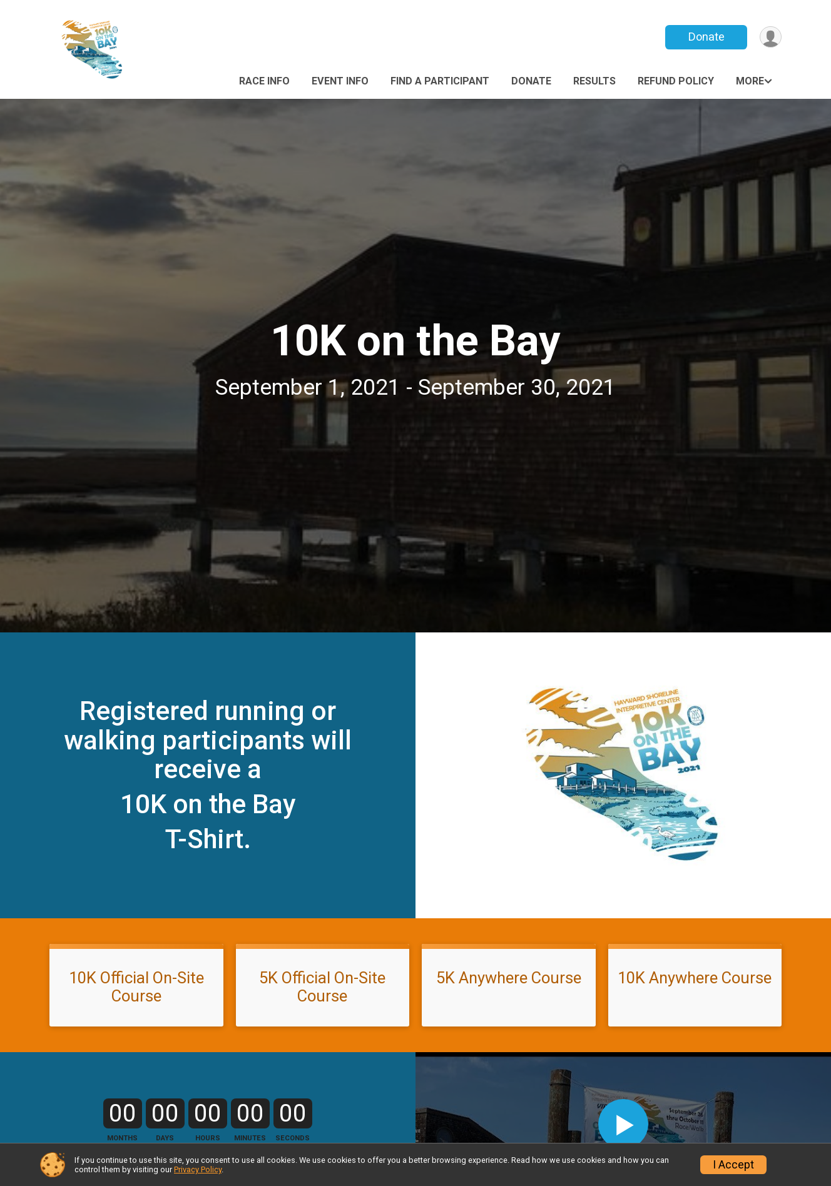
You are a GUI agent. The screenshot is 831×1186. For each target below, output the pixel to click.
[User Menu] (770, 37)
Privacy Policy (198, 1169)
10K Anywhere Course (695, 977)
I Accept (733, 1164)
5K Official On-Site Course (322, 986)
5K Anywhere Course (508, 977)
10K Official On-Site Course (136, 986)
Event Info (340, 81)
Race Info (264, 81)
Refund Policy (676, 81)
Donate (705, 36)
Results (594, 81)
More (750, 81)
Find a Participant (439, 81)
